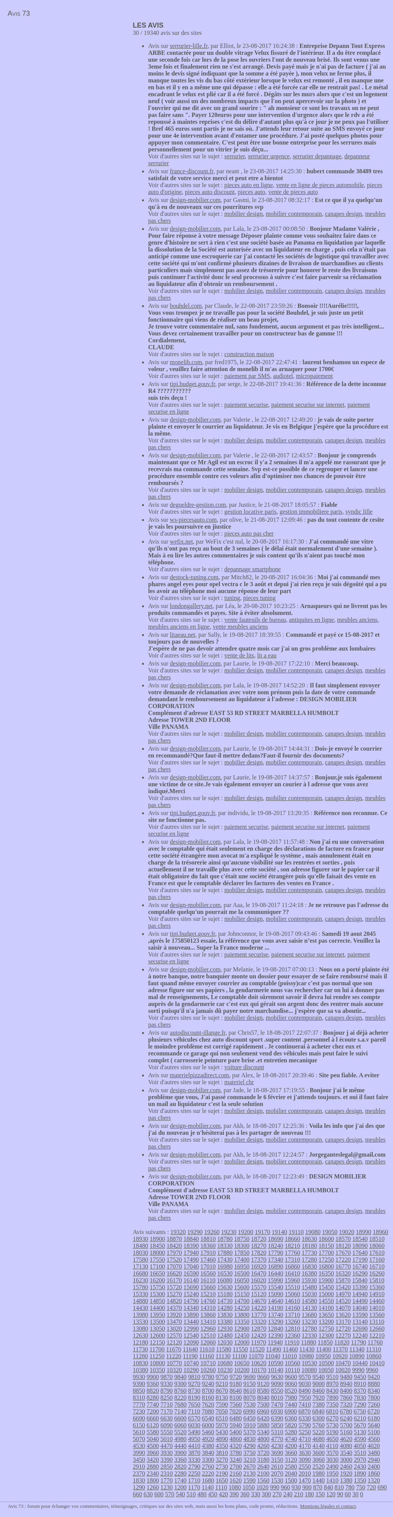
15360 (377, 1287)
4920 (208, 1439)
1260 (153, 1487)
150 (320, 1494)
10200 (241, 1370)
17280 (309, 1259)
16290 (360, 1273)
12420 (258, 1335)
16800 (326, 1266)
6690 (139, 1418)
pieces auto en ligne (249, 185)
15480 (309, 1287)
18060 (377, 1246)
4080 (346, 1446)
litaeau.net (182, 634)
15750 (157, 1287)
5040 (153, 1439)
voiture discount (244, 1067)
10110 (292, 1370)
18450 (157, 1246)
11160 (206, 1356)
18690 (275, 1239)
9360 (153, 1384)
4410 (194, 1446)
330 (255, 1494)
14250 (241, 1308)
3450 (139, 1459)
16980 (225, 1266)
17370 (258, 1259)
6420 (263, 1418)
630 (148, 1494)
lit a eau (267, 655)
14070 (343, 1308)
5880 (263, 1425)
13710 (292, 1315)
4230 (277, 1446)
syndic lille (359, 511)
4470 (166, 1446)
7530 (249, 1404)
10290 (191, 1370)
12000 (241, 1342)
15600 (241, 1287)
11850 (325, 1342)
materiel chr (239, 1082)
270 (277, 1494)
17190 (360, 1259)
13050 (157, 1328)
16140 (191, 1280)
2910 (139, 1466)
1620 (236, 1480)
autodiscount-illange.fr (198, 1032)
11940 (275, 1342)
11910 (291, 1342)
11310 (373, 1349)
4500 (153, 1446)
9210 (222, 1384)
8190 (194, 1397)
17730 (309, 1252)
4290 (249, 1446)
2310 (166, 1473)
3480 (374, 1453)
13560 (377, 1315)
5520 (180, 1432)
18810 (208, 1239)
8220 (180, 1397)
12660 (377, 1328)
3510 (360, 1453)
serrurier (235, 156)
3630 (305, 1453)
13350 (241, 1321)
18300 (241, 1246)
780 (350, 1487)
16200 (157, 1280)
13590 (360, 1315)
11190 (190, 1356)
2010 (305, 1473)
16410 (292, 1273)
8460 (318, 1390)
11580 (223, 1349)
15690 (191, 1287)
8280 (153, 1397)
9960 (372, 1370)
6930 (277, 1411)
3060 (318, 1459)
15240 (191, 1294)
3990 (139, 1453)
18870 (174, 1239)
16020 (258, 1280)
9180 (236, 1384)
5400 (236, 1432)
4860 (236, 1439)
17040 (191, 1266)
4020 (373, 1446)
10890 (357, 1356)
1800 (153, 1480)
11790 (358, 1342)
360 (244, 1494)
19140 (279, 1232)
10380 (140, 1370)
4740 (291, 1439)
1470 (305, 1480)
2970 (360, 1459)
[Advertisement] (64, 75)
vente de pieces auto (293, 192)
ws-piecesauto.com (193, 519)
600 (158, 1494)
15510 (292, 1287)
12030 (225, 1342)
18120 (343, 1246)
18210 (292, 1246)
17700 (326, 1252)
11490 (273, 1349)
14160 (292, 1308)
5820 (291, 1425)
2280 (180, 1473)
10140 (275, 1370)
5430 (222, 1432)
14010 (377, 1308)
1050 (249, 1487)
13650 (326, 1315)
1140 (207, 1487)
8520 (291, 1390)
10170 (258, 1370)
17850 (241, 1252)
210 (298, 1494)
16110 (207, 1280)
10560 (292, 1363)
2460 (346, 1466)
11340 (356, 1349)
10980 (306, 1356)
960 (285, 1487)
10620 (258, 1363)
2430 (360, 1466)
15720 (174, 1287)
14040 (360, 1308)
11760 (375, 1342)
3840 (208, 1453)
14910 (377, 1294)
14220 (258, 1308)
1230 (166, 1487)
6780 (346, 1411)
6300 (318, 1418)
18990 (363, 1232)
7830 (360, 1397)
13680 (309, 1315)
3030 (332, 1459)
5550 (166, 1432)
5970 (222, 1425)
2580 (291, 1466)
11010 (289, 1356)
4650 (332, 1439)
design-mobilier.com (195, 200)
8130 (222, 1397)
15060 (292, 1294)
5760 (318, 1425)
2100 (263, 1473)
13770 (258, 1315)
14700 (241, 1301)
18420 (174, 1246)
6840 (318, 1411)
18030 (140, 1252)
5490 (194, 1432)
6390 (277, 1418)
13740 (275, 1315)
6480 (236, 1418)
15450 (326, 1287)
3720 (263, 1453)
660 (137, 1494)
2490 (332, 1466)
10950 (323, 1356)
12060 (208, 1342)
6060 (180, 1425)
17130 (140, 1266)
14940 (360, 1294)
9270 (194, 1384)
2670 (249, 1466)
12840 (275, 1328)
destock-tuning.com (194, 577)
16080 (224, 1280)
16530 (225, 1273)
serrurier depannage (317, 156)
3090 (305, 1459)
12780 (309, 1328)
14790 (191, 1301)
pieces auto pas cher (249, 533)
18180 (309, 1246)
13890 (191, 1315)
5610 (139, 1432)
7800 (374, 1397)
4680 (318, 1439)
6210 (360, 1418)
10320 (174, 1370)
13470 (174, 1321)
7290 (360, 1404)
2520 (318, 1466)
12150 (157, 1342)
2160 (236, 1473)
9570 (305, 1377)
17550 (157, 1259)
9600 (291, 1377)
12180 (140, 1342)
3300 (208, 1459)
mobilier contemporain (294, 213)
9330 (166, 1384)
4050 (359, 1446)
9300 (180, 1384)
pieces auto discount (210, 192)
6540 (208, 1418)
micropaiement (314, 376)
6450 (249, 1418)
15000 (326, 1294)
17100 (157, 1266)
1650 (222, 1480)
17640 (360, 1252)
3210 (249, 1459)
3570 (332, 1453)
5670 (360, 1425)
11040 (272, 1356)
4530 (139, 1446)
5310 (277, 1432)
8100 (236, 1397)
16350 (326, 1273)
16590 (191, 1273)
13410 (208, 1321)
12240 (360, 1335)
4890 (222, 1439)
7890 (332, 1397)
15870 (342, 1280)
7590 (222, 1404)
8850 (139, 1390)
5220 (318, 1432)
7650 (194, 1404)
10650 (241, 1363)
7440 (291, 1404)
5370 (249, 1432)
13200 (326, 1321)
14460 (377, 1301)
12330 (309, 1335)
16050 (241, 1280)
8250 (166, 1397)
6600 (180, 1418)
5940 (236, 1425)
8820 (153, 1390)
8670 (222, 1390)
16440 (275, 1273)
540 (180, 1494)
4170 (305, 1446)
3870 (194, 1453)
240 (287, 1494)
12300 (326, 1335)
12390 (275, 1335)
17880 (225, 1252)
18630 (309, 1239)
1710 (194, 1480)
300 (266, 1494)
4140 (318, 1446)
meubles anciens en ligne (179, 626)
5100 (374, 1432)
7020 (235, 1411)
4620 (346, 1439)
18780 (225, 1239)
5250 (305, 1432)
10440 (360, 1363)
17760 (292, 1252)
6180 (374, 1418)
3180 (263, 1459)
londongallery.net (191, 606)
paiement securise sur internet (308, 404)
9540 (318, 1377)
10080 (309, 1370)
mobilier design (244, 213)
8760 (180, 1390)
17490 (191, 1259)
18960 (380, 1232)
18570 (343, 1239)
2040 (291, 1473)
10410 (377, 1363)
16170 (174, 1280)
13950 (157, 1315)
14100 (326, 1308)
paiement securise (246, 404)
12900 (241, 1328)
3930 (166, 1453)
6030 (194, 1425)
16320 (343, 1273)
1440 (318, 1480)
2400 (374, 1466)
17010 (208, 1266)
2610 (277, 1466)
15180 (225, 1294)
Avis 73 (19, 13)
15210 (208, 1294)
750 (360, 1487)
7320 (346, 1404)
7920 (318, 1397)
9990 (358, 1370)
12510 (208, 1335)
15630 (225, 1287)
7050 (221, 1411)
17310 (292, 1259)
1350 (360, 1480)
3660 (291, 1453)
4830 (249, 1439)
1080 (235, 1487)
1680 (208, 1480)
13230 (309, 1321)
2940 (374, 1459)
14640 (275, 1301)
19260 (212, 1232)
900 (307, 1487)
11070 (255, 1356)
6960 (263, 1411)
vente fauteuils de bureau (255, 619)
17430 (225, 1259)
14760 (208, 1301)
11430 (306, 1349)
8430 (332, 1390)
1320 (374, 1480)
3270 (222, 1459)
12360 (292, 1335)
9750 (222, 1377)
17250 (326, 1259)
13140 (360, 1321)
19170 (262, 1232)
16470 (258, 1273)
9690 (249, 1377)
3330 (194, 1459)
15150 (241, 1294)
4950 (194, 1439)
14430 (140, 1308)
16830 (309, 1266)
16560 (208, 1273)
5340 (263, 1432)
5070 (139, 1439)
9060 (291, 1384)
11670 (173, 1349)
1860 (374, 1473)
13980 (140, 1315)
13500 (157, 1321)
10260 (208, 1370)
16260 (377, 1273)
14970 (343, 1294)
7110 (194, 1411)
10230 (225, 1370)
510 (191, 1494)
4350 (222, 1446)
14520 (343, 1301)
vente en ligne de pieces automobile (320, 185)
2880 (153, 1466)
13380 (225, 1321)
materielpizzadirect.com (199, 1075)
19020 (346, 1232)
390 (234, 1494)
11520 (256, 1349)
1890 (360, 1473)
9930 (139, 1377)
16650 (157, 1273)
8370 (360, 1390)
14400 (157, 1308)
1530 (277, 1480)
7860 (346, 1397)
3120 (291, 1459)
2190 (222, 1473)
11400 (323, 1349)
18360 (208, 1246)
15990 (275, 1280)
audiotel (283, 376)
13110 (376, 1321)
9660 (263, 1377)
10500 (326, 1363)
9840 (180, 1377)
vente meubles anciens (240, 626)
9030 (305, 1384)
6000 (208, 1425)
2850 (166, 1466)
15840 (359, 1280)
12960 (208, 1328)
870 (317, 1487)
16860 (292, 1266)
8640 (236, 1390)
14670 (258, 1301)
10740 (191, 1363)
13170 (343, 1321)
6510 (222, 1418)
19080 (312, 1232)
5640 (374, 1425)
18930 (140, 1239)
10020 (342, 1370)
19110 (296, 1232)
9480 (346, 1377)
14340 (191, 1308)
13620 (343, 1315)
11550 (240, 1349)
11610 (207, 1349)
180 (309, 1494)
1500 (291, 1480)
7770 (139, 1404)
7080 (207, 1411)
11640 (190, 1349)
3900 (180, 1453)
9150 (249, 1384)
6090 (166, 1425)
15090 (275, 1294)
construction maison (249, 354)
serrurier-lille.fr (189, 46)
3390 (166, 1459)
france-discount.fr (192, 171)
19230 (228, 1232)
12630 (140, 1335)
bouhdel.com (186, 305)
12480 (225, 1335)
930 (296, 1487)
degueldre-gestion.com (198, 504)
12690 (360, 1328)
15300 (157, 1294)
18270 (258, 1246)
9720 (236, 1377)
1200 (180, 1487)
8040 (263, 1397)
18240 (275, 1246)
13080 (140, 1328)
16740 (360, 1266)
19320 (178, 1232)
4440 (180, 1446)
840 (328, 1487)
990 (274, 1487)
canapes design (343, 213)
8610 (249, 1390)
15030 (309, 1294)
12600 (157, 1335)
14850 (157, 1301)
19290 (195, 1232)
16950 (241, 1266)
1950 (332, 1473)
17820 (258, 1252)
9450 (360, 1377)
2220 (208, 1473)
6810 (332, 1411)
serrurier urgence (269, 156)
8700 (208, 1390)
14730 (225, 1301)
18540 (360, 1239)
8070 (249, 1397)
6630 (166, 1418)
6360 (291, 1418)
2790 (194, 1466)
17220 (343, 1259)
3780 (236, 1453)
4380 (208, 1446)
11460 (290, 1349)
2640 (263, 1466)
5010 (166, 1439)
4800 (263, 1439)
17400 (241, 1259)
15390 (360, 1287)
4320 (236, 1446)
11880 (308, 1342)
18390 (191, 1246)
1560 (263, 1480)
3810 (222, 1453)
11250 (156, 1356)
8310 (139, 1397)
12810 (292, 1328)
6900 (290, 1411)
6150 (139, 1425)
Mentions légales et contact (328, 1506)
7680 (180, 1404)
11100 (239, 1356)
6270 (332, 1418)
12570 (174, 1335)
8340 (374, 1390)
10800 (157, 1363)
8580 (263, 1390)
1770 (166, 1480)
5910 (249, 1425)
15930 (309, 1280)
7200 (153, 1411)
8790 (166, 1390)
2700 (236, 1466)
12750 (326, 1328)
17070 (174, 1266)
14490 (360, 1301)
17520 (174, 1259)
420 (223, 1494)
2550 (305, 1466)
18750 (241, 1239)
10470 (343, 1363)
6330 (305, 1418)
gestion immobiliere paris (311, 511)
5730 (332, 1425)
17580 (140, 1259)
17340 (275, 1259)
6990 (249, 1411)
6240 (346, 1418)
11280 (140, 1356)
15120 (258, 1294)
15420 (343, 1287)
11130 (223, 1356)
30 (355, 1494)
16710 (377, 1266)
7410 (305, 1404)
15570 (258, 1287)
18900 (157, 1239)
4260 (263, 1446)
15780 (140, 1287)
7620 (208, 1404)
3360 (180, 1459)
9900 (153, 1377)
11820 (341, 1342)
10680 (225, 1363)
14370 (174, 1308)
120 (330, 1494)
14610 (292, 1301)
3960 (153, 1453)
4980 (180, 1439)
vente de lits (239, 655)
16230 (140, 1280)
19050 (329, 1232)
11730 (140, 1349)
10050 (326, 1370)
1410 (332, 1480)
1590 (249, 1480)
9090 (277, 1384)
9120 (263, 1384)
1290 (139, 1487)
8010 (277, 1397)
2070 (277, 1473)
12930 (225, 1328)
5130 (360, 1432)
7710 (166, 1404)
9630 (277, 1377)
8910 (360, 1384)
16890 (275, 1266)
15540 (275, 1287)
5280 (291, 1432)
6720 (373, 1411)
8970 (332, 1384)
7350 (332, 1404)
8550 (277, 1390)
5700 (346, 1425)
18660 (292, 1239)
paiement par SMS (247, 376)
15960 (292, 1280)
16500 (241, 1273)
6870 (304, 1411)
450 (212, 1494)
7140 (180, 1411)
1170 (194, 1487)
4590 (360, 1439)
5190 (332, 1432)
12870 (258, 1328)
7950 (305, 1397)
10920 (340, 1356)
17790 (275, 1252)
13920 (174, 1315)
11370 (340, 1349)
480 (201, 1494)
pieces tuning (259, 598)
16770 (343, 1266)
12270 (343, 1335)
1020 (262, 1487)
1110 (221, 1487)
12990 (191, 1328)
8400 (346, 1390)
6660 (153, 1418)
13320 (258, 1321)
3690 (277, 1453)
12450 (241, 1335)
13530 (140, 1321)
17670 (343, 1252)
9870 (166, 1377)
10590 (275, 1363)
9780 (208, 1377)
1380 (346, 1480)
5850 (277, 1425)
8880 (374, 1384)
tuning (232, 598)
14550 (326, 1301)
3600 (318, 1453)
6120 (153, 1425)
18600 (326, 1239)
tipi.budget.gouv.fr (192, 384)
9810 (194, 1377)
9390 (139, 1384)
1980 (318, 1473)
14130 (309, 1308)
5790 (305, 1425)
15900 (326, 1280)
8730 (194, 1390)
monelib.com (186, 362)
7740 (153, 1404)
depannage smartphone (253, 569)
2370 (139, 1473)
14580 (309, 1301)
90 (340, 1494)
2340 (153, 1473)
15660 (208, 1287)
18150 (326, 1246)
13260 (292, 1321)
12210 (377, 1335)
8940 (346, 1384)
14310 (208, 1308)
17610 (377, 1252)
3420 (153, 1459)
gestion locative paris (251, 511)
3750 (249, 1453)
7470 (277, 1404)
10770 (174, 1363)
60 (348, 1494)
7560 (236, 1404)
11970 (258, 1342)
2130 (249, 1473)
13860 (208, 1315)
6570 (194, 1418)
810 (339, 1487)
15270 (174, 1294)
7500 (263, 1404)
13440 (191, 1321)
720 (371, 1487)
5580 (153, 1432)
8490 (305, 1390)
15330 (140, 1294)
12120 (174, 1342)
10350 (157, 1370)
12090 (191, 1342)
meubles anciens (357, 619)
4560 (374, 1439)
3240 (236, 1459)
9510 (332, 1377)
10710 (208, 1363)
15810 (376, 1280)
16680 (140, 1273)
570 (169, 1494)
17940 (191, 1252)
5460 (208, 1432)
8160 (208, 1397)
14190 (275, 1308)
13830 (225, 1315)
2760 (208, 1466)
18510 (377, 1239)
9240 (208, 1384)
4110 (332, 1446)
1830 (139, 1480)
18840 (191, 1239)
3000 (346, 1459)
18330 (225, 1246)
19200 (245, 1232)
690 (382, 1487)
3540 (346, 1453)
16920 (258, 1266)
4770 (277, 1439)
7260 (374, 1404)
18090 (360, 1246)
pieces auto (252, 192)
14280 (225, 1308)
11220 (173, 1356)
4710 (305, 1439)
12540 (191, 1335)
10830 (140, 1363)
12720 (343, 1328)
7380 (318, 1404)
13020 (174, 1328)
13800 (241, 1315)
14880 (140, 1301)
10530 (309, 1363)
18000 (157, 1252)
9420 (374, 1377)
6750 (359, 1411)
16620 (174, 1273)
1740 (180, 1480)
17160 (377, 1259)
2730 (222, 1466)
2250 (194, 1473)
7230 (139, 1411)
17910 (208, 1252)
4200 (291, 1446)
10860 (373, 1356)
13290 (275, 1321)
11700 (156, 1349)
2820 (180, 1466)
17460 (208, 1259)
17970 (174, 1252)
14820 (174, 1301)
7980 (291, 1397)
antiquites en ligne (311, 619)
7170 (166, 1411)
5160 (346, 1432)
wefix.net (181, 541)
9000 (318, 1384)
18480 (140, 1246)
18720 (258, 1239)
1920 (346, 1473)
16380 (309, 1273)
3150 (277, 1459)
